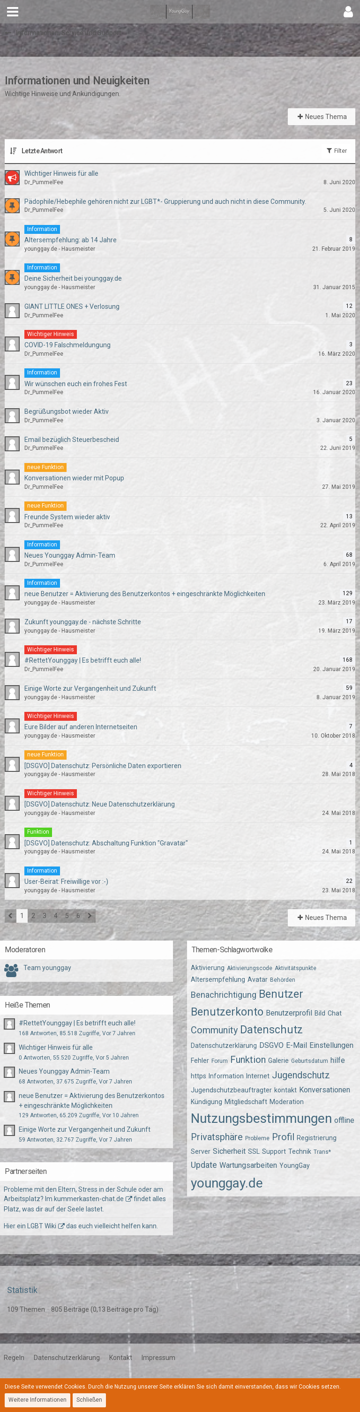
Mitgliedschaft (246, 1102)
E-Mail (296, 1045)
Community (214, 1030)
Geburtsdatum (309, 1061)
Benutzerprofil (289, 1013)
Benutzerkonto (227, 1012)
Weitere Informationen (37, 1400)
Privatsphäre (217, 1137)
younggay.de (227, 1183)
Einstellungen (331, 1045)
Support (274, 1151)
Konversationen (324, 1089)
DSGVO (271, 1045)
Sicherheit (229, 1151)
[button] (13, 11)
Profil (283, 1137)
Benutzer (281, 994)
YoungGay (294, 1165)
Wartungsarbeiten (248, 1165)
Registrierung (317, 1138)
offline (344, 1120)
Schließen (89, 1400)
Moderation (287, 1102)
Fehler (200, 1060)
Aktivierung (208, 967)
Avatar (258, 979)
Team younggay (47, 967)
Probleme (257, 1138)
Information (226, 1076)
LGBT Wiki (41, 1226)
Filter (336, 150)
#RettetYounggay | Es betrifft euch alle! (77, 1023)
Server (200, 1151)
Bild (320, 1013)
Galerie (278, 1060)
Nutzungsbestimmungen (261, 1118)
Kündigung (206, 1102)
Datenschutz (271, 1030)
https (198, 1076)
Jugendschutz (301, 1075)
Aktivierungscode (249, 968)
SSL (254, 1151)
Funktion (248, 1059)
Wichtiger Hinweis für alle (56, 1047)
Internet (258, 1076)
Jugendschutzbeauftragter (231, 1090)
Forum (219, 1061)
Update (204, 1165)
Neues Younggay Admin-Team (64, 1071)
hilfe (337, 1060)
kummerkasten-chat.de (89, 1199)
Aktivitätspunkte (295, 968)
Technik (299, 1151)
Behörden (282, 980)
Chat (335, 1013)
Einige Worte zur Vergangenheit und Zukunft (84, 1129)
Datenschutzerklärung (224, 1045)
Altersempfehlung (218, 979)
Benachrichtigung (223, 995)
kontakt (285, 1090)
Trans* (322, 1152)
